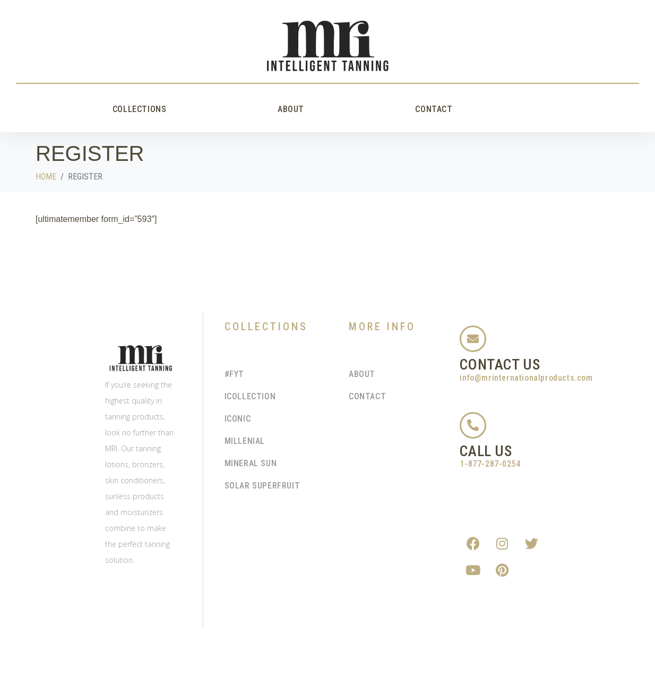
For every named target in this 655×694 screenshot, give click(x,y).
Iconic (238, 419)
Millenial (245, 441)
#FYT (234, 374)
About (291, 109)
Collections (140, 109)
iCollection (250, 396)
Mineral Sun (251, 463)
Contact (433, 109)
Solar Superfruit (262, 486)
